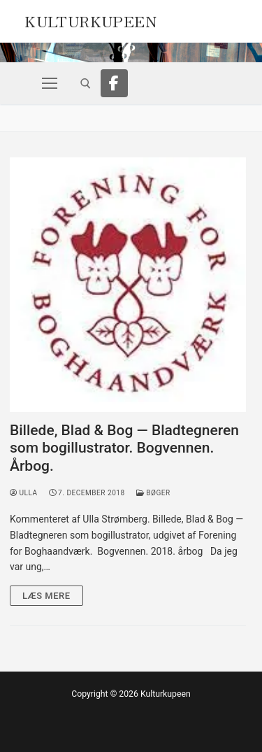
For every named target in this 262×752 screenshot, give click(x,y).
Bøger (153, 493)
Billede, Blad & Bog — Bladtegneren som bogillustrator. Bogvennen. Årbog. (124, 448)
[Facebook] (115, 83)
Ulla (24, 493)
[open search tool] (85, 83)
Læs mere (46, 595)
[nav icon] (49, 83)
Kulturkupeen (90, 19)
